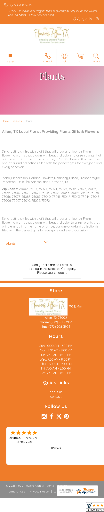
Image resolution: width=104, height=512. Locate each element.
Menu (10, 61)
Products (17, 121)
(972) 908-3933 (21, 5)
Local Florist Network (67, 491)
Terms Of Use (16, 491)
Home (5, 121)
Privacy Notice (39, 491)
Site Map (91, 491)
